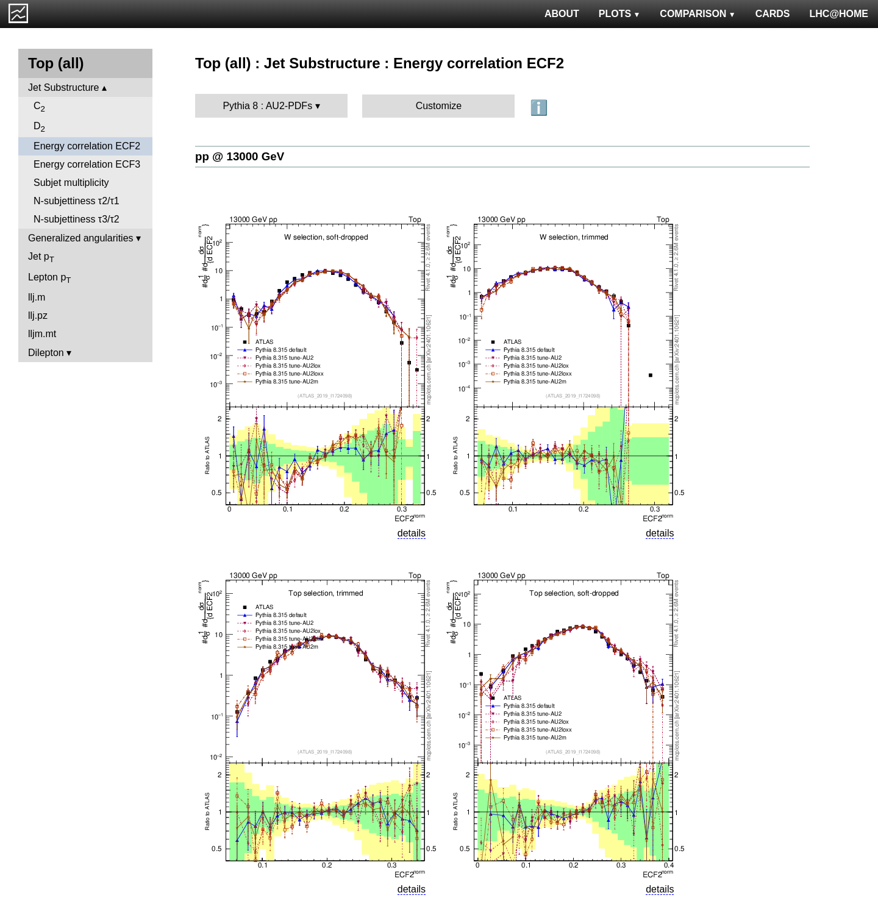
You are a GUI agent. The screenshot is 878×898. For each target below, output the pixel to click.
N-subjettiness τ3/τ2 (77, 219)
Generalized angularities (81, 238)
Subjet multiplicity (71, 182)
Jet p (41, 257)
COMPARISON (697, 14)
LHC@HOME (839, 14)
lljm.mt (42, 334)
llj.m (36, 297)
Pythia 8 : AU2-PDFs (267, 106)
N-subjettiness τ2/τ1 (77, 201)
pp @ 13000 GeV (239, 156)
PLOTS (620, 14)
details (412, 533)
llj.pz (38, 315)
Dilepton (46, 352)
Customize (439, 106)
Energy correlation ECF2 (87, 146)
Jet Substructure (63, 87)
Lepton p (49, 278)
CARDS (772, 14)
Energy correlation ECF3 (87, 164)
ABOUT (561, 14)
